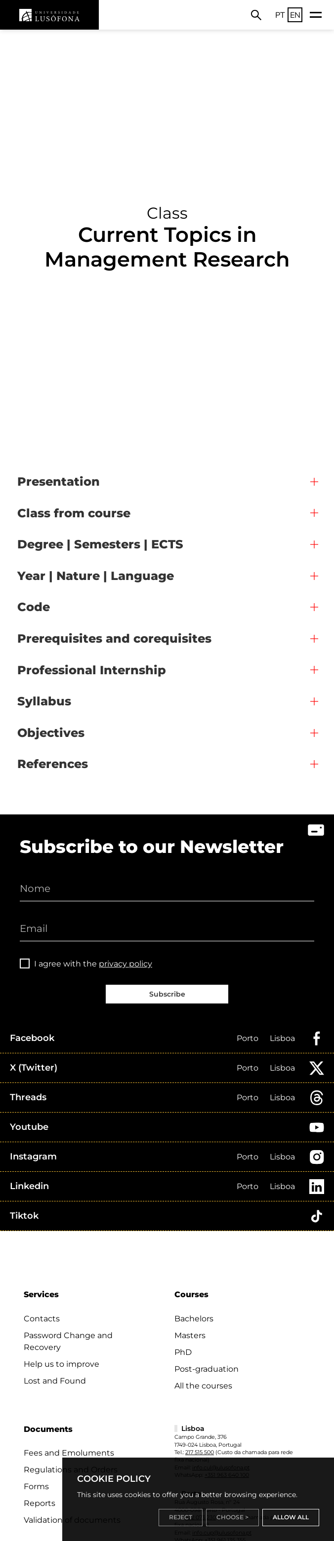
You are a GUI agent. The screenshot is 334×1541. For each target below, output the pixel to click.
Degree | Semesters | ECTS (100, 544)
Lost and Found (55, 1381)
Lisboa (282, 1038)
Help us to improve (61, 1364)
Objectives (50, 733)
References (52, 764)
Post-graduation (206, 1369)
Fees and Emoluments (69, 1453)
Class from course (73, 513)
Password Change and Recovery (68, 1341)
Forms (36, 1486)
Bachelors (193, 1318)
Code (33, 607)
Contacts (42, 1318)
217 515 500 (199, 1452)
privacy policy (125, 963)
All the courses (203, 1385)
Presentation (58, 481)
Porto (247, 1038)
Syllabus (44, 701)
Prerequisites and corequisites (114, 638)
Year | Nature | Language (95, 576)
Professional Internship (91, 670)
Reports (39, 1503)
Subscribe (167, 994)
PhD (183, 1352)
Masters (190, 1335)
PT (280, 15)
